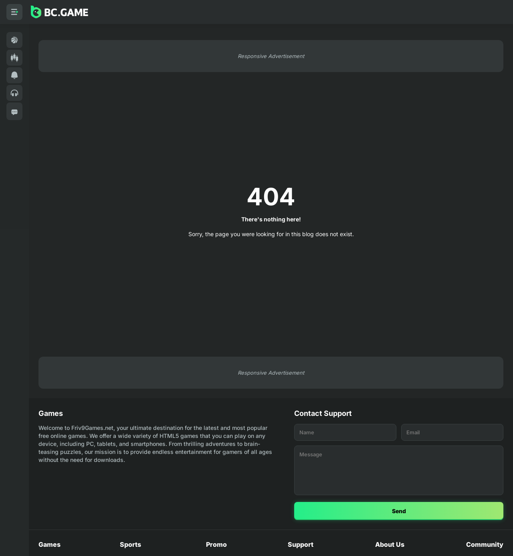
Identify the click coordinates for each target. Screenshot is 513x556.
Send (399, 511)
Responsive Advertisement (271, 56)
